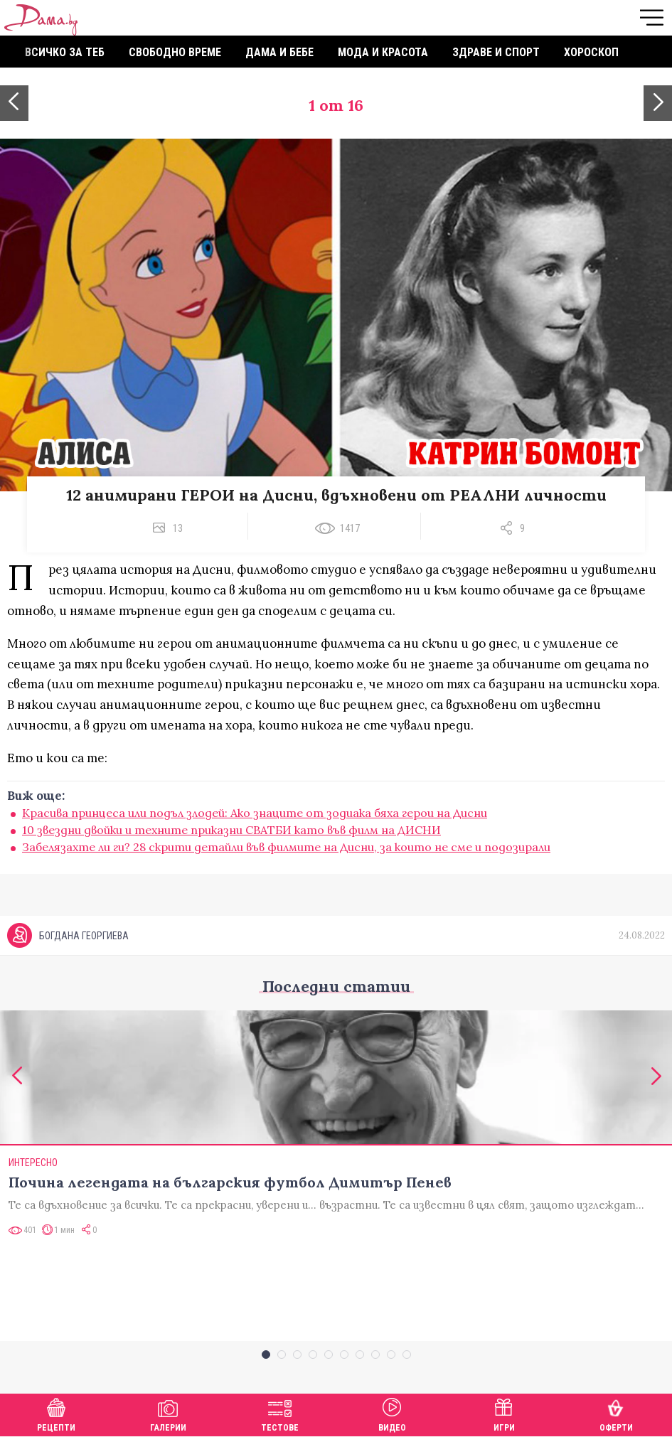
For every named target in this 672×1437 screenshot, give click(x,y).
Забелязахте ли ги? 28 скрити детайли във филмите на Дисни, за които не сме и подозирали (286, 847)
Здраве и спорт (496, 52)
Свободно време (175, 52)
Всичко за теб (65, 52)
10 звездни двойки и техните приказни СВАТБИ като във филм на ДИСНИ (231, 830)
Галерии (168, 1413)
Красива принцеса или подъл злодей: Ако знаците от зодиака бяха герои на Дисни (254, 813)
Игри (504, 1413)
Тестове (280, 1413)
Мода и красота (383, 52)
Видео (392, 1413)
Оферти (616, 1413)
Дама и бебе (279, 52)
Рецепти (56, 1413)
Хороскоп (591, 52)
